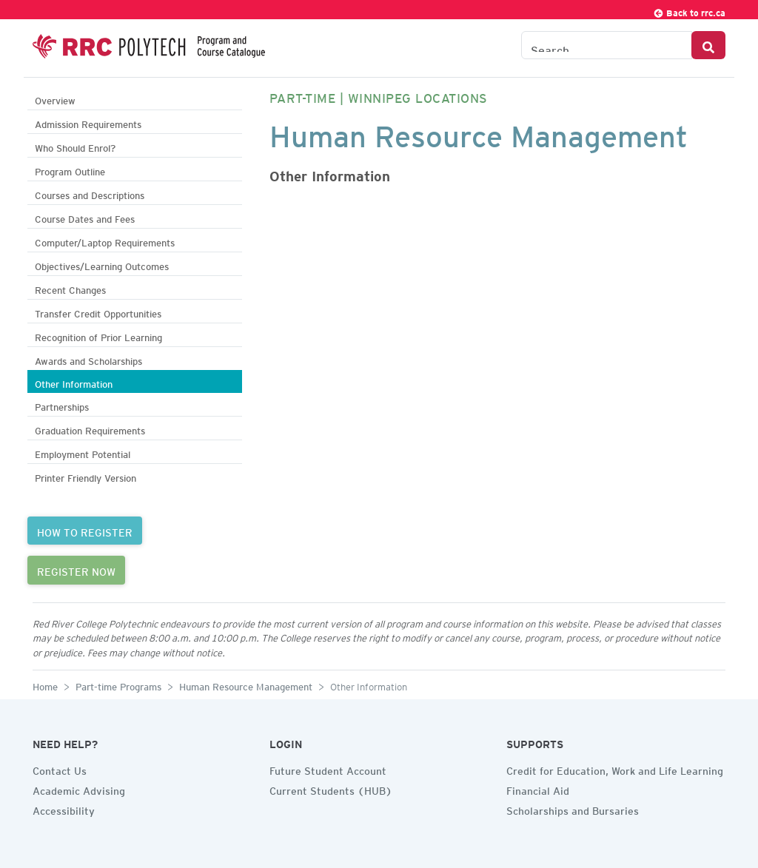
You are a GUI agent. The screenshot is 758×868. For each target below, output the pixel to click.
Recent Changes (70, 288)
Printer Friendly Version (85, 476)
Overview (55, 98)
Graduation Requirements (90, 428)
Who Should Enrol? (75, 146)
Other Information (74, 382)
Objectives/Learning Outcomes (102, 264)
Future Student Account (327, 769)
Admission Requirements (88, 122)
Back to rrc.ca (689, 10)
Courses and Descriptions (89, 193)
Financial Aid (537, 789)
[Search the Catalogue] (606, 45)
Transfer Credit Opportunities (98, 312)
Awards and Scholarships (88, 359)
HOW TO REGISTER (85, 530)
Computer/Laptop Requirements (105, 241)
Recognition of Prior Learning (98, 335)
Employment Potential (82, 452)
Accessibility (64, 809)
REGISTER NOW (76, 569)
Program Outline (70, 169)
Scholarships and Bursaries (572, 809)
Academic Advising (79, 789)
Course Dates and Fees (85, 217)
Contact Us (60, 769)
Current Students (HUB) (330, 789)
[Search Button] (708, 45)
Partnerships (62, 405)
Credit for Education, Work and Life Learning (614, 769)
